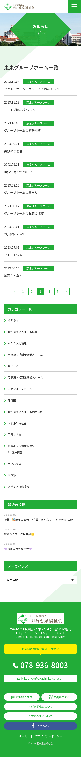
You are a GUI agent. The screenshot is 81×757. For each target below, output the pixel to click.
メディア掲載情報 (18, 486)
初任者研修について (40, 706)
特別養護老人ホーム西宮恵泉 (25, 412)
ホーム (23, 736)
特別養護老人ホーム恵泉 (22, 332)
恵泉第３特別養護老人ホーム (25, 377)
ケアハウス (14, 464)
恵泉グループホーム (20, 389)
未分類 (12, 475)
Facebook (42, 726)
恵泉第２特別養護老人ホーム (25, 355)
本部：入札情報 (17, 343)
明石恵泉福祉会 (17, 423)
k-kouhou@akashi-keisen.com (45, 637)
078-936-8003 (44, 665)
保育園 (12, 400)
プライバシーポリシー (48, 736)
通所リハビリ (16, 366)
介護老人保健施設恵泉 (21, 446)
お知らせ (13, 320)
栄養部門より (62, 697)
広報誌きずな (24, 697)
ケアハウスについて (40, 716)
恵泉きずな (14, 434)
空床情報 (17, 452)
